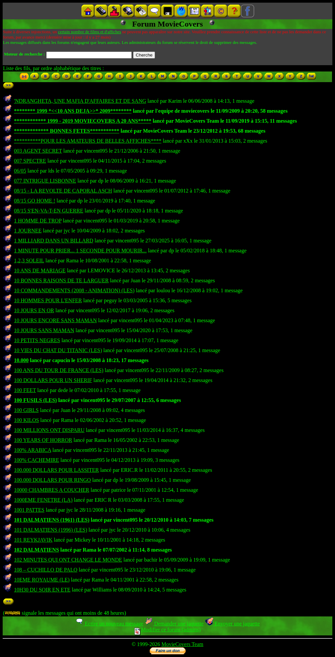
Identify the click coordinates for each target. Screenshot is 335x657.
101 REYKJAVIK (33, 540)
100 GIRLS (26, 410)
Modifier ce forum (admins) (167, 629)
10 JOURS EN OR (34, 310)
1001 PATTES (29, 510)
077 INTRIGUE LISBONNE (45, 181)
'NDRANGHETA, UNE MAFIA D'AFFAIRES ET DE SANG (80, 101)
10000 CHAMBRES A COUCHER (51, 490)
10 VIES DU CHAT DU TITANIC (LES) (58, 350)
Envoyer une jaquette (232, 623)
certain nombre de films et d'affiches (89, 31)
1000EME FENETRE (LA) (43, 500)
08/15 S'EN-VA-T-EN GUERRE (48, 210)
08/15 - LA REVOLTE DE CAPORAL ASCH (63, 191)
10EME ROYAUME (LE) (42, 580)
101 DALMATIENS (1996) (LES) (50, 530)
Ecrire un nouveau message (109, 623)
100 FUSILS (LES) (35, 400)
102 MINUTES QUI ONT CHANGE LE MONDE (68, 560)
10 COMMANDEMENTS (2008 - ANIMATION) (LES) (74, 290)
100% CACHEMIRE (36, 460)
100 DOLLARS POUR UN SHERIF (53, 380)
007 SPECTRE (30, 161)
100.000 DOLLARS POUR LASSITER (56, 470)
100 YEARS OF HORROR (43, 440)
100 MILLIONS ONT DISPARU (49, 430)
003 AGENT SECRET (38, 151)
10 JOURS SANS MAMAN (44, 330)
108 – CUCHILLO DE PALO (46, 570)
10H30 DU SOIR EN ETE (42, 589)
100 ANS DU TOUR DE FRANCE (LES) (58, 370)
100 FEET (25, 390)
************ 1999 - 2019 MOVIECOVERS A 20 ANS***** (82, 121)
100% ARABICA (32, 450)
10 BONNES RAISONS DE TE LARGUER (61, 280)
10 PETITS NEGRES (37, 340)
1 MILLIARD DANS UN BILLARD (53, 240)
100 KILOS (26, 420)
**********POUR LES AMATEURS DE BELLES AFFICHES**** (87, 141)
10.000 (21, 360)
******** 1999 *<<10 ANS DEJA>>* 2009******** (72, 111)
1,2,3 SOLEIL (29, 260)
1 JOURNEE (28, 230)
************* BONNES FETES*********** (66, 131)
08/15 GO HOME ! (34, 200)
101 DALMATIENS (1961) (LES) (51, 520)
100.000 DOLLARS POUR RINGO (52, 480)
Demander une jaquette (174, 623)
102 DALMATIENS (36, 550)
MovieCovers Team (182, 644)
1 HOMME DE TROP (38, 220)
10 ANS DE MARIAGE (40, 270)
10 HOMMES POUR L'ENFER (48, 300)
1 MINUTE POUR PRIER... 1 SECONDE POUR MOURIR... (80, 250)
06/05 (20, 171)
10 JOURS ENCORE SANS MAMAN (55, 320)
